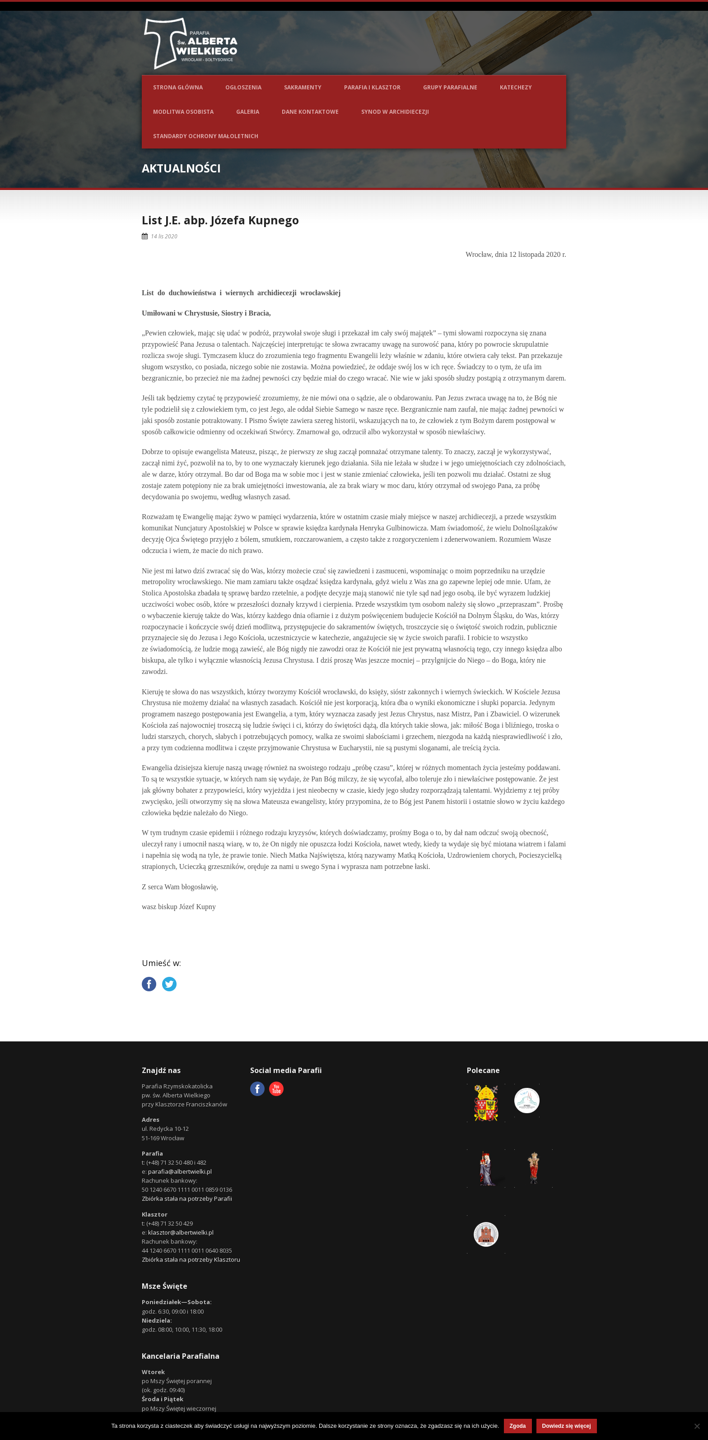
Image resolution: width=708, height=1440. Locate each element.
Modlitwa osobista (183, 112)
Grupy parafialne (450, 87)
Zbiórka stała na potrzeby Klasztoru (191, 1259)
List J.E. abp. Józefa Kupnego (220, 220)
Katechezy (516, 87)
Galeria (247, 112)
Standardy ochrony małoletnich (205, 136)
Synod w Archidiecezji (395, 112)
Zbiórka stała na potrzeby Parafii (187, 1198)
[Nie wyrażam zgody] (696, 1426)
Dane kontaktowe (310, 112)
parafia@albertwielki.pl (180, 1171)
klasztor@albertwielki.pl (181, 1232)
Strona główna (178, 87)
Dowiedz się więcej (566, 1426)
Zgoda (518, 1426)
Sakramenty (302, 87)
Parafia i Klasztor (372, 87)
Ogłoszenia (243, 87)
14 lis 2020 (164, 236)
